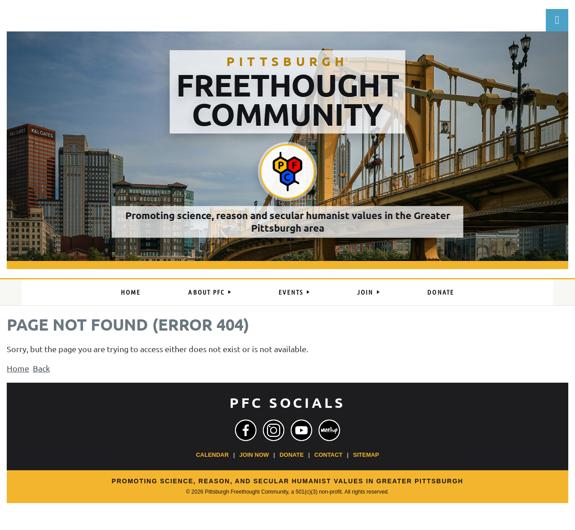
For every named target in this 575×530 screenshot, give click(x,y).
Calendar (212, 454)
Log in (557, 20)
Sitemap (366, 454)
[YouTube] (301, 430)
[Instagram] (273, 430)
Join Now (254, 454)
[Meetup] (329, 430)
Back (41, 368)
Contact (328, 454)
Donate (291, 454)
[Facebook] (246, 430)
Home (18, 368)
